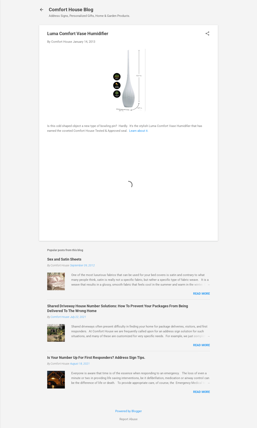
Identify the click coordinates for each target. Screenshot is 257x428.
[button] (207, 34)
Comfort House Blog (71, 9)
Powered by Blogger (128, 411)
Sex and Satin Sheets (64, 259)
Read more (201, 293)
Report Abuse (128, 419)
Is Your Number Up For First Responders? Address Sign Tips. (96, 357)
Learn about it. (138, 131)
